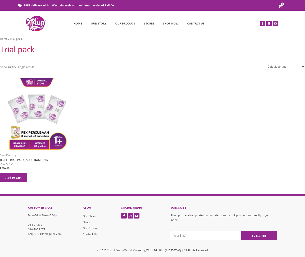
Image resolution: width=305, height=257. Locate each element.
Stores (149, 23)
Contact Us (195, 23)
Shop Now (170, 23)
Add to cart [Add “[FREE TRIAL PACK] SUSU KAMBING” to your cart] (14, 178)
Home (78, 23)
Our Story (98, 23)
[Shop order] (285, 67)
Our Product (125, 23)
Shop (86, 222)
